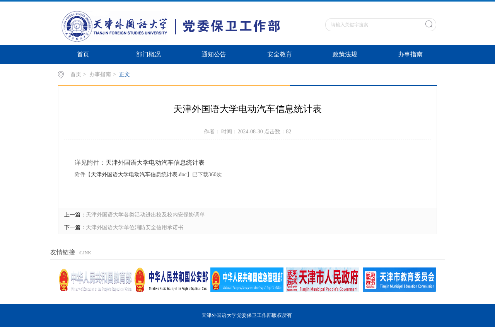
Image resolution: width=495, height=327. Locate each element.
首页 (83, 54)
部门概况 (148, 54)
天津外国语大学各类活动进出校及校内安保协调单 (145, 215)
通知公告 (213, 54)
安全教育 (279, 54)
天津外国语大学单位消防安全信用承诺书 (134, 227)
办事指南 (410, 54)
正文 (124, 74)
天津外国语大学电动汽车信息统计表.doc (139, 174)
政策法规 (345, 54)
